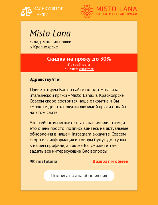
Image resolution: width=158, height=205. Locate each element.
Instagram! (86, 69)
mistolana (46, 161)
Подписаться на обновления (79, 175)
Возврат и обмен (110, 161)
